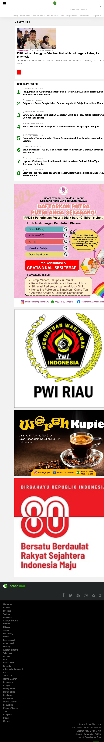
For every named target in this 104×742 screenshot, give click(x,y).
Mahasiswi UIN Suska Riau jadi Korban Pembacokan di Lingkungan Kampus (61, 127)
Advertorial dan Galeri (13, 669)
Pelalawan (7, 695)
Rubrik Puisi (8, 663)
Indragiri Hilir (9, 692)
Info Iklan (7, 611)
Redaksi (6, 608)
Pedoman (7, 618)
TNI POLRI (7, 676)
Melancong (8, 634)
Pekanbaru (8, 682)
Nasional (7, 637)
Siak (5, 712)
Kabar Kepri (8, 643)
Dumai (6, 718)
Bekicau (6, 656)
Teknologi (7, 653)
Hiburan (6, 627)
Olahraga (7, 647)
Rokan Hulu (8, 699)
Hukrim (6, 624)
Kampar (6, 686)
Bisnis (6, 673)
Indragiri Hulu (9, 689)
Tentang (6, 614)
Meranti (6, 721)
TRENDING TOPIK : (79, 9)
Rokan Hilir (8, 705)
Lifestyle (7, 666)
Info (5, 660)
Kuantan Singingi (10, 708)
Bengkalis (7, 715)
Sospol (6, 630)
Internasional (23, 50)
